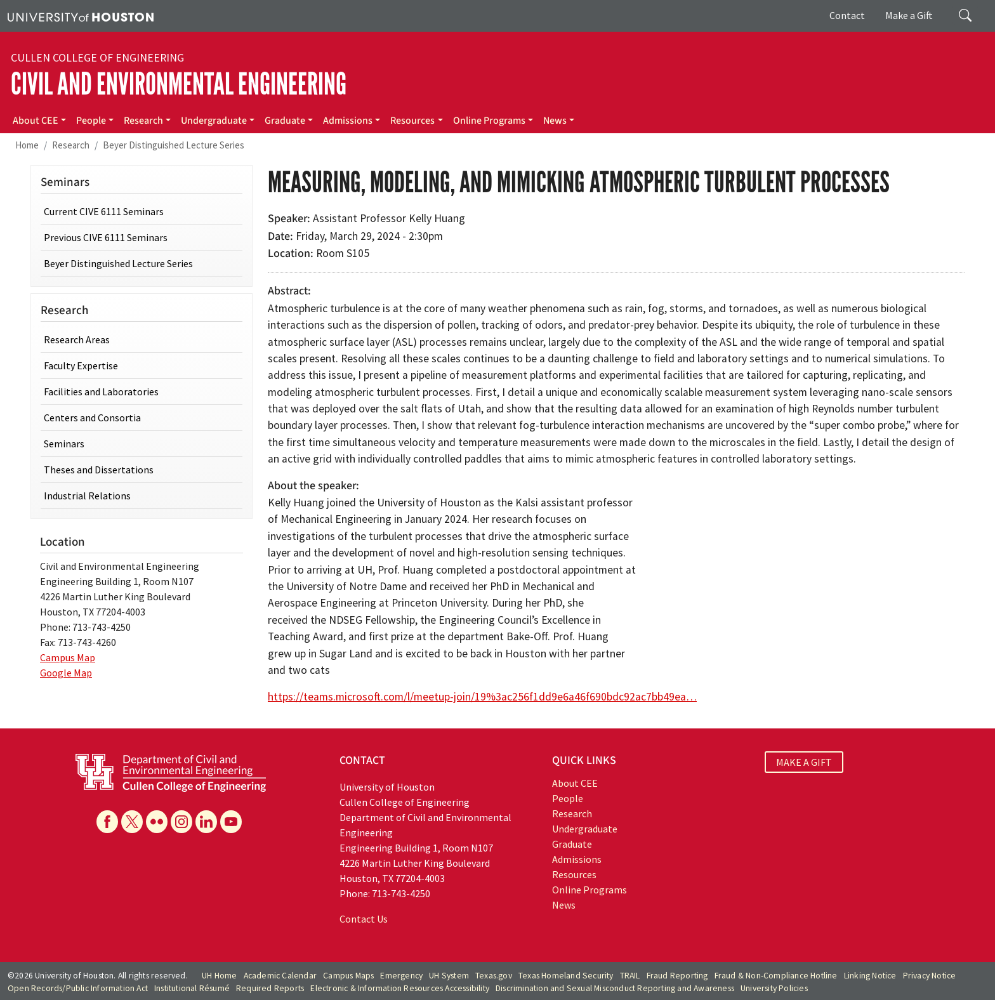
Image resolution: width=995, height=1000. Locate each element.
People (91, 121)
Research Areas (77, 339)
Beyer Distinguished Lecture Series (173, 145)
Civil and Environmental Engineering (178, 84)
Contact (847, 15)
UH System (449, 975)
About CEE (35, 121)
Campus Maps (348, 975)
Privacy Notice (929, 975)
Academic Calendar (280, 975)
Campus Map (67, 657)
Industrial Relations (87, 495)
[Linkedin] (206, 821)
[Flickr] (157, 821)
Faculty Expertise (81, 365)
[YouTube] (231, 821)
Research (143, 121)
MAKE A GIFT (804, 762)
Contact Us (363, 918)
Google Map (66, 672)
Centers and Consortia (92, 417)
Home (27, 145)
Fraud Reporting (677, 975)
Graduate (285, 121)
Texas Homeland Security (566, 975)
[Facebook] (107, 821)
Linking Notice (870, 975)
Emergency (401, 975)
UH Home (219, 975)
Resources (412, 121)
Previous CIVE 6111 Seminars (106, 237)
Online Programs (489, 121)
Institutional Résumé (192, 988)
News (555, 121)
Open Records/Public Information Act (78, 988)
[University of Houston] (81, 16)
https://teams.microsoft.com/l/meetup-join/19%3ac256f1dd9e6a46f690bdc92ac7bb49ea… (482, 697)
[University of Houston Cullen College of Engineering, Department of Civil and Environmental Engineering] (171, 771)
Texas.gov (493, 975)
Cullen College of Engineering (97, 58)
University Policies (774, 988)
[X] (132, 821)
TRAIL (630, 975)
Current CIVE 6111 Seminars (104, 211)
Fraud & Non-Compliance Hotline (776, 975)
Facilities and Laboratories (101, 391)
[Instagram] (181, 821)
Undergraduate (214, 121)
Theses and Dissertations (99, 469)
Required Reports (270, 988)
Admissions (347, 121)
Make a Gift (909, 15)
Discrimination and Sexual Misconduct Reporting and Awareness (615, 988)
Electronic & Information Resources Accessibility (399, 988)
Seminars (64, 443)
